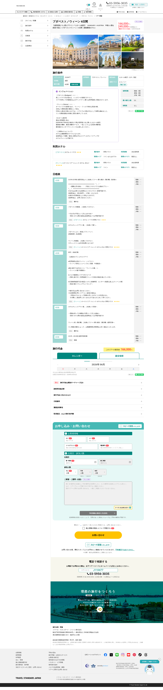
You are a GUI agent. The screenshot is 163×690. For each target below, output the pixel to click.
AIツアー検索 (22, 12)
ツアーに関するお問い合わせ (57, 673)
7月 (92, 362)
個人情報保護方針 (21, 666)
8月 (98, 362)
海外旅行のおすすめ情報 (56, 663)
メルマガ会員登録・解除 (56, 670)
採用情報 (18, 659)
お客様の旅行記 (67, 12)
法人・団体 (19, 663)
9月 (104, 362)
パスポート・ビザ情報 (55, 666)
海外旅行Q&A (53, 668)
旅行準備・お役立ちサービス (57, 659)
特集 (78, 12)
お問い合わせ (98, 537)
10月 (110, 362)
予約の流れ (52, 657)
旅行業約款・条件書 (22, 668)
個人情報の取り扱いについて (80, 527)
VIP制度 (18, 661)
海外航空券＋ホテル (38, 12)
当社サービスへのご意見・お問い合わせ (28, 670)
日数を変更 (74, 84)
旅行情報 (87, 12)
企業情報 (18, 657)
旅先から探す (53, 12)
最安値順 (119, 355)
